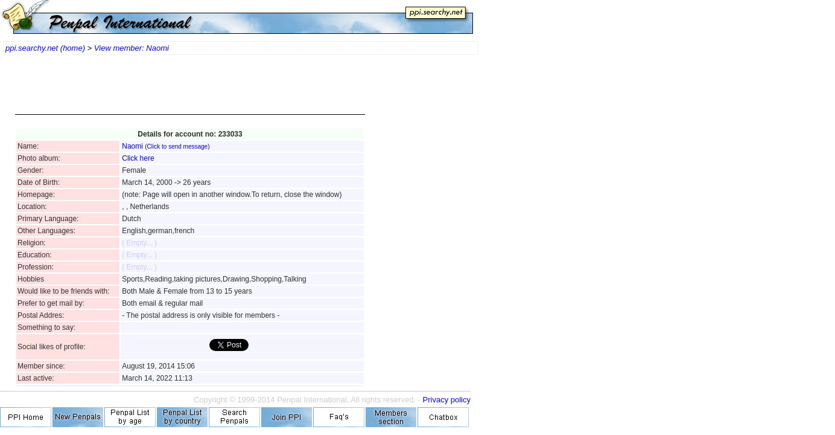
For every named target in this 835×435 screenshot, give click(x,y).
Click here (138, 158)
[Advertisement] (190, 90)
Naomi (165, 146)
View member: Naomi (131, 48)
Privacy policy (447, 399)
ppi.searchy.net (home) (45, 48)
